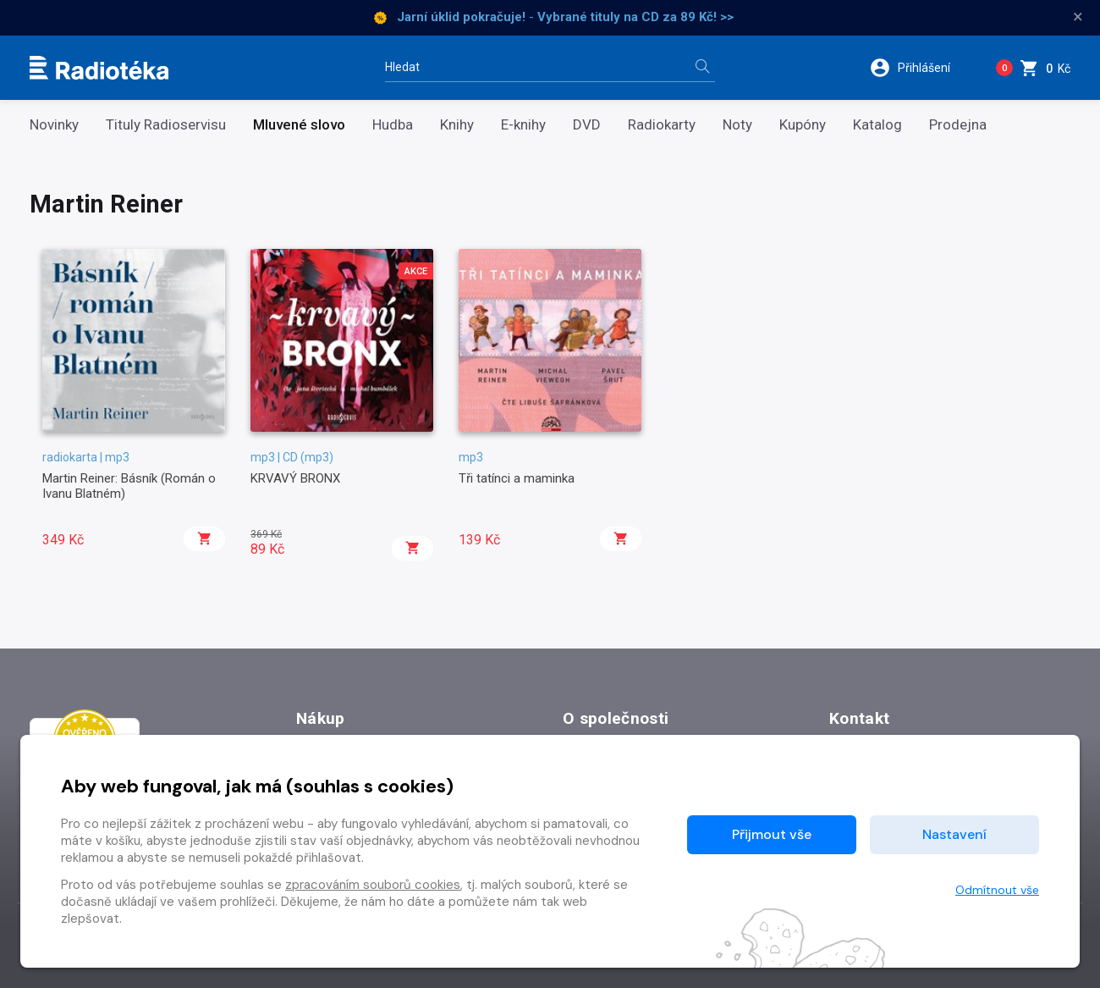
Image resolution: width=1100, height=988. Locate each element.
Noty (737, 125)
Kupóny (802, 125)
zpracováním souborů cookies (372, 884)
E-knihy (523, 125)
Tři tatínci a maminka (517, 478)
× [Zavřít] (1078, 17)
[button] (921, 68)
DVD (587, 125)
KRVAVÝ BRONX (295, 478)
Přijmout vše (771, 834)
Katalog (877, 125)
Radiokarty (662, 125)
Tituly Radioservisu (166, 125)
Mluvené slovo (299, 125)
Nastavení (954, 834)
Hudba (392, 125)
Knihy (457, 125)
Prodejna (958, 125)
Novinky (54, 125)
